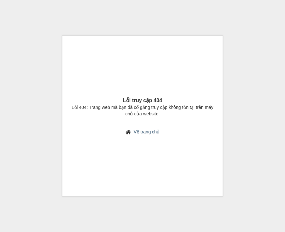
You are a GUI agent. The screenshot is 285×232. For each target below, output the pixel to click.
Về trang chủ (147, 131)
